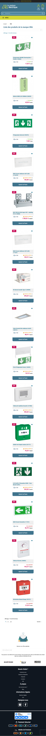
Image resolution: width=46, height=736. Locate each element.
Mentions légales (23, 695)
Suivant (39, 621)
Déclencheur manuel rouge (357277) (22, 599)
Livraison (23, 679)
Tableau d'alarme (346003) (19, 560)
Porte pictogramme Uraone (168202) (21, 367)
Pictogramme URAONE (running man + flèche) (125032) (22, 58)
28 (10, 621)
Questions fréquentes (23, 674)
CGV (23, 697)
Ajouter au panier (23, 68)
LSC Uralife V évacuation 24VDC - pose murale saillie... (22, 484)
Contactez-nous (23, 672)
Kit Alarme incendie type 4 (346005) (21, 289)
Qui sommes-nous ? (23, 687)
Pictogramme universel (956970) (21, 135)
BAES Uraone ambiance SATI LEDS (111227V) (21, 174)
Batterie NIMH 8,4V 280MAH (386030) (22, 96)
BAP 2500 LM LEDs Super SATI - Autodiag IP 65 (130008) (23, 213)
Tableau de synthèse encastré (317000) (22, 406)
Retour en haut (36, 626)
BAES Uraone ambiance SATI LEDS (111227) (21, 251)
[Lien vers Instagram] (21, 705)
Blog (23, 689)
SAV (23, 681)
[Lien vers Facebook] (26, 705)
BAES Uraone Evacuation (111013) (21, 522)
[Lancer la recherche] (42, 13)
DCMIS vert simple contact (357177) (22, 444)
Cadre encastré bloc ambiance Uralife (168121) (22, 329)
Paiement (23, 676)
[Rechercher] (23, 13)
